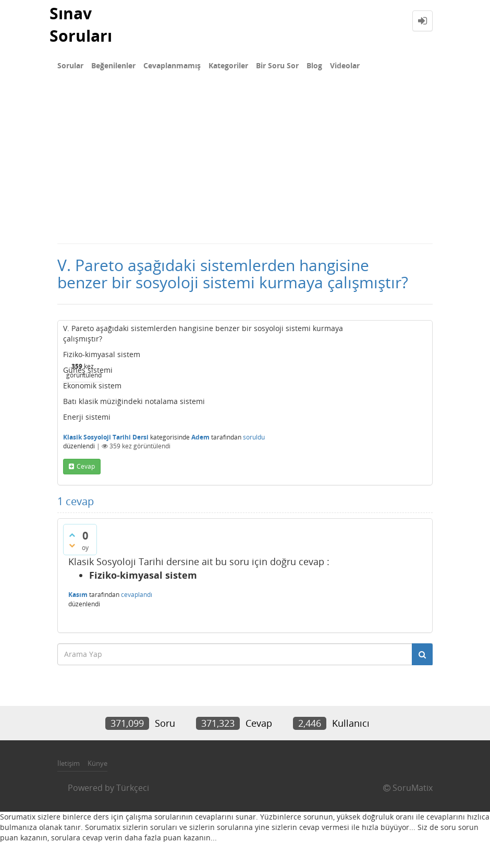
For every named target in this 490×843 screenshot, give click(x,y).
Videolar (345, 65)
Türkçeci (132, 787)
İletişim (68, 763)
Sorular (70, 65)
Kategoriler (228, 65)
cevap (86, 466)
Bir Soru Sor (277, 65)
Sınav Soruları (81, 24)
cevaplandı (136, 594)
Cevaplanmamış (172, 65)
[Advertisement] (245, 165)
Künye (97, 763)
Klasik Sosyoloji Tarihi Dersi (106, 437)
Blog (314, 65)
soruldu (254, 437)
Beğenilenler (113, 65)
